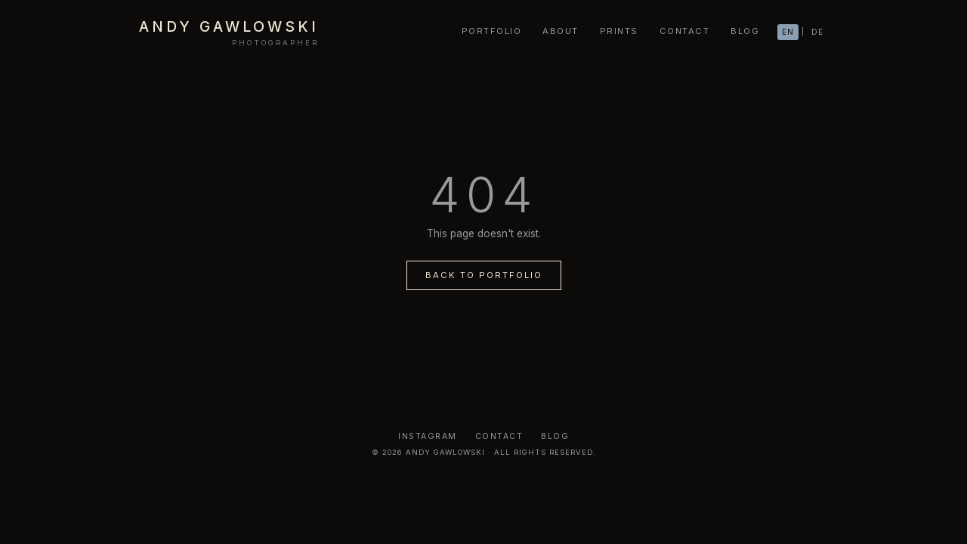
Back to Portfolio (483, 275)
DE (817, 32)
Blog (555, 436)
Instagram (427, 436)
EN (788, 32)
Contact (499, 436)
